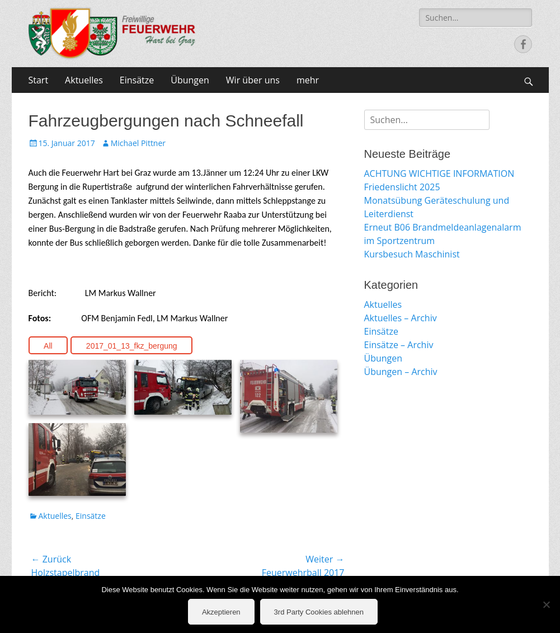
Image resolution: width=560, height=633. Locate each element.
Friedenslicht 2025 (402, 187)
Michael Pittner (138, 143)
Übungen (190, 80)
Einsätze (137, 80)
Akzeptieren (221, 612)
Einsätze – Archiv (399, 345)
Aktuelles (84, 80)
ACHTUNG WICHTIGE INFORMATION (439, 173)
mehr (308, 80)
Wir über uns (253, 80)
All (48, 345)
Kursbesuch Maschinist (412, 254)
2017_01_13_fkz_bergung (131, 345)
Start (39, 80)
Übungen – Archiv (400, 371)
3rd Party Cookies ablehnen (319, 612)
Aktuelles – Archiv (400, 318)
